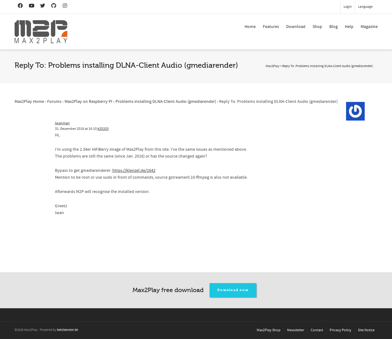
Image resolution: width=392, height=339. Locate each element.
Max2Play (272, 66)
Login (348, 7)
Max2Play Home (29, 101)
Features (271, 27)
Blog (333, 27)
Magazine (369, 27)
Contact (317, 330)
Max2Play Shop (269, 330)
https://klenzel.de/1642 (133, 170)
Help (349, 27)
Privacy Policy (340, 330)
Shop (317, 27)
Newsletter (295, 330)
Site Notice (366, 330)
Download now (233, 290)
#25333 (103, 128)
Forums (54, 101)
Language (365, 7)
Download (295, 27)
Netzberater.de (67, 330)
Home (250, 27)
